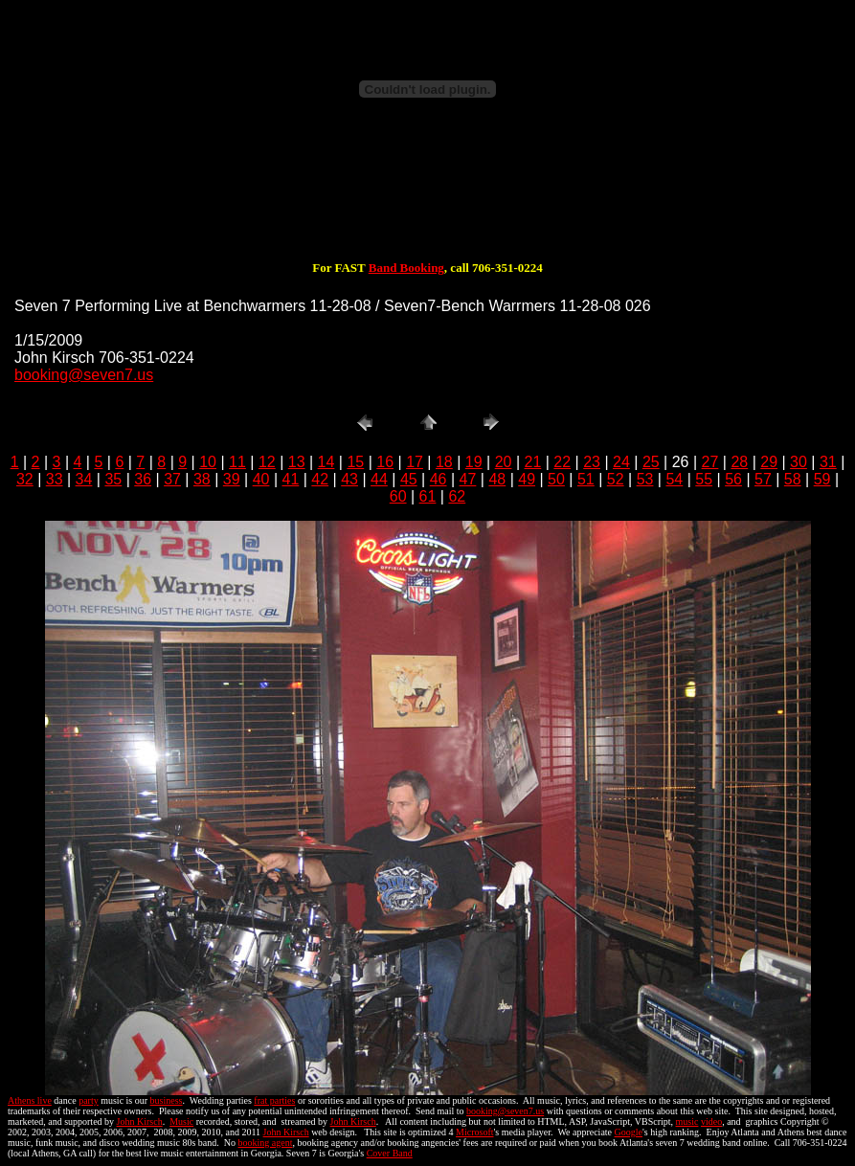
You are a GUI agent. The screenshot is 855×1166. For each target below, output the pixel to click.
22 (562, 462)
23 (591, 462)
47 (468, 479)
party (89, 1100)
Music (181, 1121)
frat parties (274, 1100)
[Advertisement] (428, 199)
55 (703, 479)
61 (428, 496)
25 (651, 462)
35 (113, 479)
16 (385, 462)
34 (84, 479)
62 (456, 496)
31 (828, 462)
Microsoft (474, 1132)
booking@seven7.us (83, 375)
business (166, 1100)
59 (822, 479)
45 (408, 479)
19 (474, 462)
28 (739, 462)
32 (25, 479)
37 (172, 479)
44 (379, 479)
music (687, 1121)
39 (231, 479)
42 (319, 479)
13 (296, 462)
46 (438, 479)
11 (237, 462)
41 (291, 479)
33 (54, 479)
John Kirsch (140, 1121)
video (711, 1121)
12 (267, 462)
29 (768, 462)
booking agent (265, 1142)
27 (710, 462)
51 (586, 479)
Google (628, 1132)
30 (798, 462)
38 (202, 479)
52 (615, 479)
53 (645, 479)
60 (398, 496)
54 (674, 479)
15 (355, 462)
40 (261, 479)
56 (733, 479)
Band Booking (406, 267)
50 (556, 479)
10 (207, 462)
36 (142, 479)
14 (326, 462)
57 (763, 479)
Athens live (30, 1100)
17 (414, 462)
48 (497, 479)
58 (792, 479)
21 (533, 462)
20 (503, 462)
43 (349, 479)
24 (621, 462)
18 (444, 462)
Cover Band (390, 1153)
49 (526, 479)
